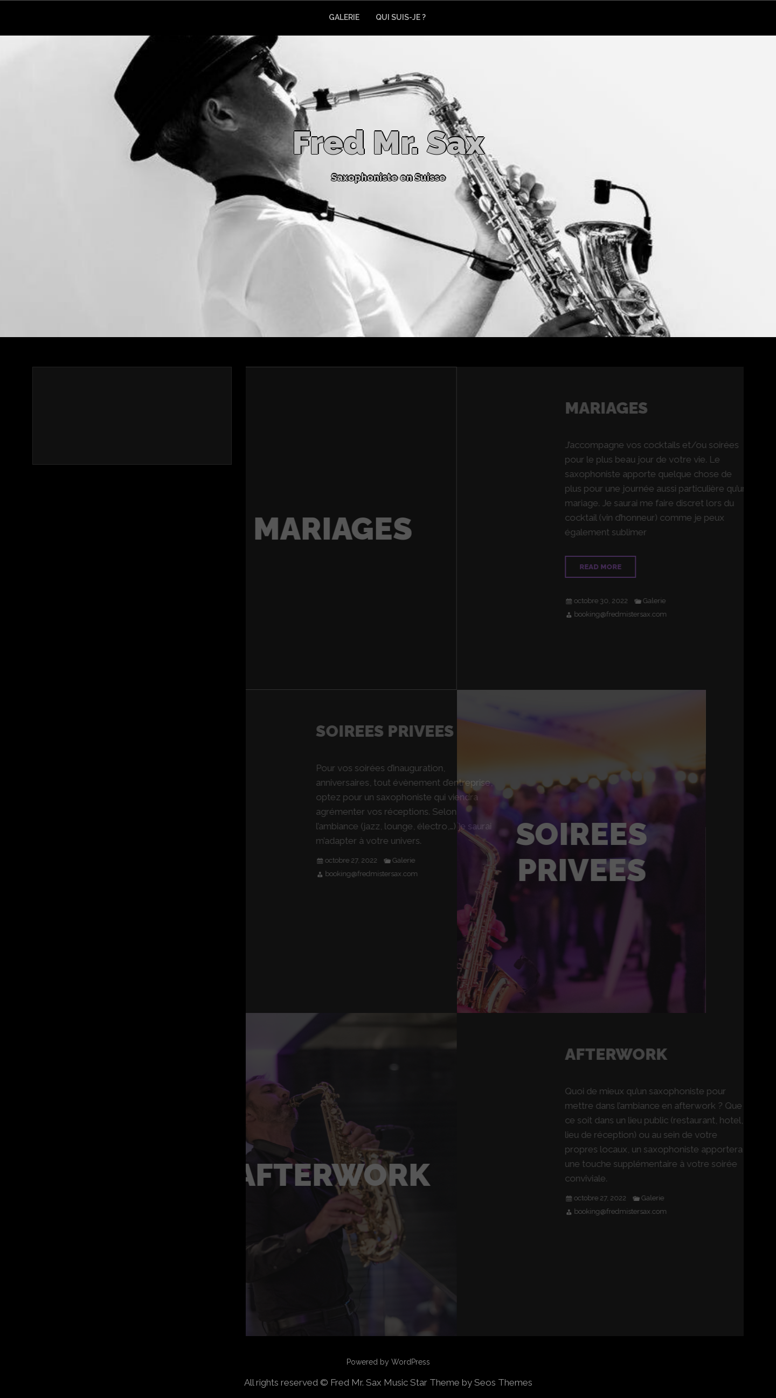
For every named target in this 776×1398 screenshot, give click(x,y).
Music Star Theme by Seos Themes (458, 1382)
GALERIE (344, 17)
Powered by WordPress (388, 1362)
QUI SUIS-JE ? (401, 17)
